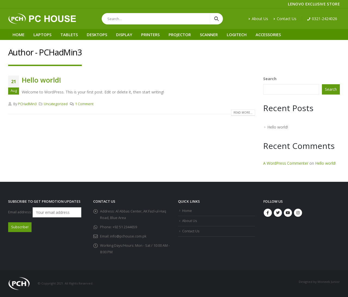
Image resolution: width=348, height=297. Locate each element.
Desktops (97, 34)
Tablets (69, 34)
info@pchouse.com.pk (128, 236)
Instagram (298, 213)
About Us (258, 18)
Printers (150, 34)
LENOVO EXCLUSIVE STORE (314, 4)
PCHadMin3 (27, 104)
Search (269, 78)
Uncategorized (56, 104)
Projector (180, 34)
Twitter (278, 213)
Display (124, 34)
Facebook (268, 213)
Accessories (268, 34)
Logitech (237, 34)
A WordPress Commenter (285, 163)
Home (18, 34)
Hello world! (41, 80)
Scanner (209, 34)
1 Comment (84, 104)
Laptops (42, 34)
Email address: (44, 212)
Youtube (288, 213)
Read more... (243, 112)
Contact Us (285, 18)
